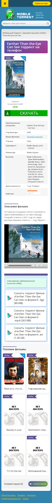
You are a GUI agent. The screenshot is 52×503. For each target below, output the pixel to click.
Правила (21, 495)
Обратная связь (8, 495)
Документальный (34, 136)
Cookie (25, 498)
